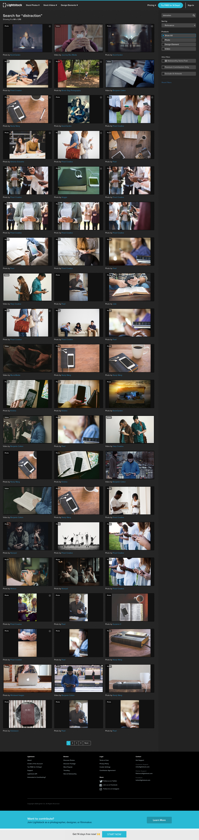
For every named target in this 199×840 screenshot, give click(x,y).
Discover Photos (69, 760)
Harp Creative (15, 304)
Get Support (140, 760)
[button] (33, 5)
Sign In (191, 5)
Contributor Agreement (108, 770)
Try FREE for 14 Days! (170, 5)
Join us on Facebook (110, 785)
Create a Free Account (35, 764)
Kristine (13, 410)
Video (167, 48)
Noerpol (13, 553)
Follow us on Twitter (110, 781)
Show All (169, 35)
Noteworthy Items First (176, 60)
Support (30, 770)
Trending (66, 770)
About (29, 760)
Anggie (64, 197)
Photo (167, 39)
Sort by (164, 21)
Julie (114, 304)
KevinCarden (15, 55)
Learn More (159, 820)
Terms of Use (104, 760)
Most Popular (67, 767)
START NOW (114, 834)
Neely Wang (15, 126)
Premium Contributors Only (177, 67)
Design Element (172, 44)
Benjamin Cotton (119, 90)
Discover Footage (69, 764)
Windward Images (17, 695)
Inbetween (14, 731)
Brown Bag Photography (71, 90)
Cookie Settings (105, 767)
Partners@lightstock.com (144, 773)
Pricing (151, 5)
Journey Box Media (69, 55)
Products (165, 31)
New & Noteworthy (70, 774)
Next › (86, 743)
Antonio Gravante (17, 161)
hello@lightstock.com (143, 780)
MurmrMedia (15, 375)
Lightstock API (32, 774)
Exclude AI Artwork (173, 73)
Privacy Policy (104, 764)
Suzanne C (117, 624)
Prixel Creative (16, 90)
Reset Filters (167, 82)
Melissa (13, 588)
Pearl (115, 161)
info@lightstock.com (142, 767)
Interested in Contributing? (36, 777)
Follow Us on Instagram (111, 789)
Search (194, 15)
